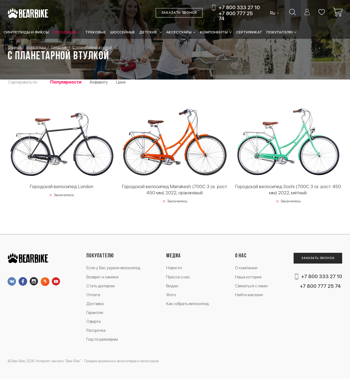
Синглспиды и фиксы (26, 32)
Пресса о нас (178, 276)
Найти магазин (249, 295)
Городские (65, 32)
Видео (172, 286)
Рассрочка (96, 331)
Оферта (94, 322)
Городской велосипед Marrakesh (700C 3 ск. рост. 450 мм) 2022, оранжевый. (175, 189)
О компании (246, 268)
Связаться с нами (251, 286)
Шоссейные (122, 32)
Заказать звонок (179, 13)
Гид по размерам (102, 340)
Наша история (248, 276)
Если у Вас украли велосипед (114, 268)
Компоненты (214, 32)
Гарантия (95, 313)
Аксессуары (179, 32)
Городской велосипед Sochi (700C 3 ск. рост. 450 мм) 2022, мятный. (288, 189)
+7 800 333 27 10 (239, 8)
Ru (273, 13)
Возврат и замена (103, 276)
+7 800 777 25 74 (236, 16)
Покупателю (279, 32)
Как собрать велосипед (187, 304)
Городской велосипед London (61, 186)
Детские (148, 32)
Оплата (93, 295)
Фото (171, 295)
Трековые (95, 32)
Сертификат (249, 32)
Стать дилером (101, 286)
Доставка (95, 304)
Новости (174, 268)
